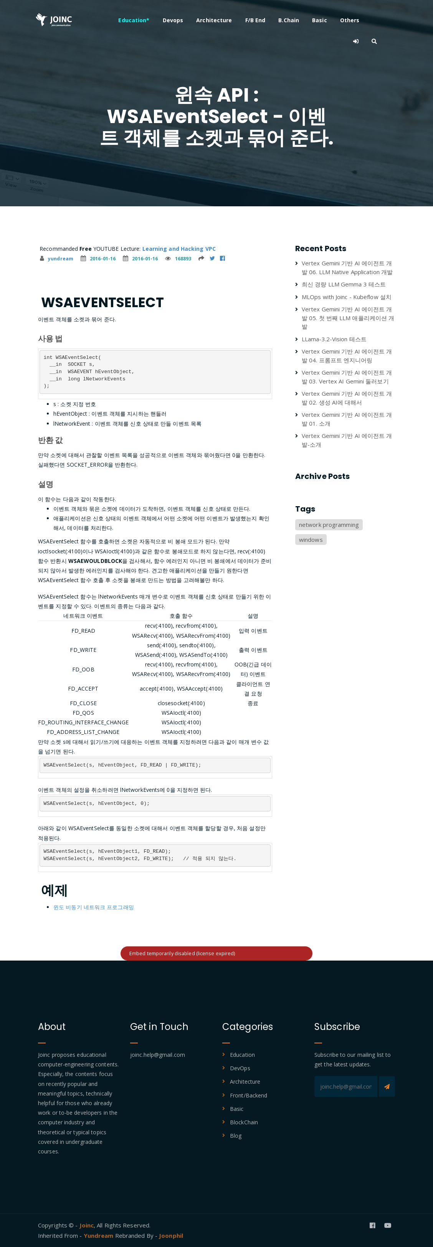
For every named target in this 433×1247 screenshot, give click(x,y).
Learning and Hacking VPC (179, 248)
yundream (56, 258)
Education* (146, 20)
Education (242, 1054)
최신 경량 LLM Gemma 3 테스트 (344, 284)
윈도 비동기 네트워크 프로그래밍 (93, 907)
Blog (235, 1135)
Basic (331, 20)
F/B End (267, 20)
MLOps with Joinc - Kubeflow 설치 (347, 297)
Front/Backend (248, 1095)
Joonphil (171, 1235)
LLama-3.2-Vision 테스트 (334, 339)
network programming (329, 524)
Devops (185, 20)
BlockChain (244, 1122)
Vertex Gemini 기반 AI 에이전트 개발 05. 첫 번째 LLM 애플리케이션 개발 (348, 317)
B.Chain (301, 20)
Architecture (226, 20)
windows (311, 539)
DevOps (240, 1068)
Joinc (86, 1225)
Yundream (99, 1235)
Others (362, 20)
